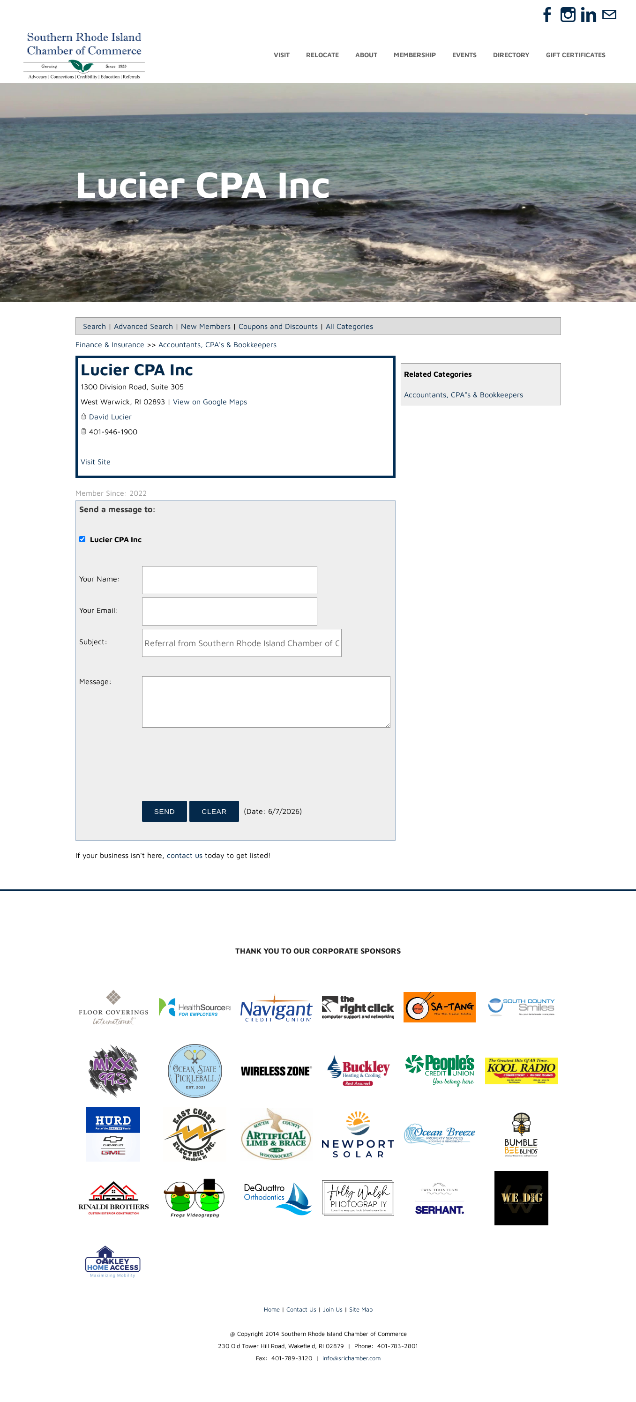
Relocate (322, 55)
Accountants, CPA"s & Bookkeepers (463, 394)
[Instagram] (568, 14)
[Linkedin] (588, 14)
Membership (415, 55)
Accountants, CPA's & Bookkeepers (217, 344)
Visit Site (96, 461)
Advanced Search (143, 326)
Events (464, 55)
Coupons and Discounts (278, 326)
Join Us (333, 1309)
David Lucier (110, 416)
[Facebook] (547, 14)
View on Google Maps (210, 401)
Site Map (361, 1309)
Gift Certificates (576, 55)
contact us (184, 855)
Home (272, 1309)
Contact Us (301, 1309)
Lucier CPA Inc (137, 369)
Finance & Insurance (109, 344)
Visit (282, 55)
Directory (511, 55)
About (366, 55)
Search (94, 326)
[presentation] (213, 767)
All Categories (349, 326)
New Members (206, 326)
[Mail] (609, 14)
